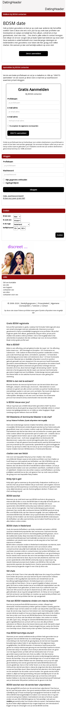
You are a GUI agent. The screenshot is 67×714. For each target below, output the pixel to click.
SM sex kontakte (9, 282)
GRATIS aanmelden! (18, 133)
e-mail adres (12, 108)
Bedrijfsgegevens (28, 303)
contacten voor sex (10, 294)
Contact (44, 305)
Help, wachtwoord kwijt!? (13, 196)
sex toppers (7, 287)
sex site (6, 285)
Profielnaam (12, 99)
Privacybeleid (43, 303)
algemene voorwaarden (29, 126)
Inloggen (33, 189)
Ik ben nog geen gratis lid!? (14, 198)
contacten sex (8, 290)
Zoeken (60, 235)
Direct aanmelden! (33, 53)
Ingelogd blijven (12, 183)
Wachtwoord (8, 170)
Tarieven (35, 305)
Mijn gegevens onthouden (16, 179)
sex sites (6, 292)
